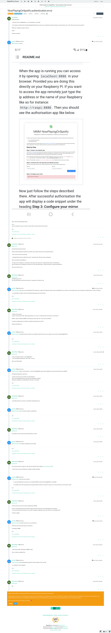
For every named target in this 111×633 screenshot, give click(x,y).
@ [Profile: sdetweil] (14, 246)
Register (11, 603)
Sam (53, 626)
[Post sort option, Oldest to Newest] (94, 14)
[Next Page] (59, 608)
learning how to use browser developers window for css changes (23, 234)
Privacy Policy (58, 630)
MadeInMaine (15, 17)
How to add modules (15, 231)
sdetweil (14, 41)
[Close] (102, 593)
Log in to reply (100, 13)
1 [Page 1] (54, 608)
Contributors (65, 628)
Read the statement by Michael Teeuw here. (55, 6)
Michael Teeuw (61, 625)
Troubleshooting (18, 13)
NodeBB (54, 628)
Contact (52, 630)
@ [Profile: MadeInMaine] (15, 43)
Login (15, 603)
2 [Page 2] (56, 608)
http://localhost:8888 (48, 466)
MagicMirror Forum (13, 1)
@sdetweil (21, 244)
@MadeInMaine (20, 41)
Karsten (66, 626)
